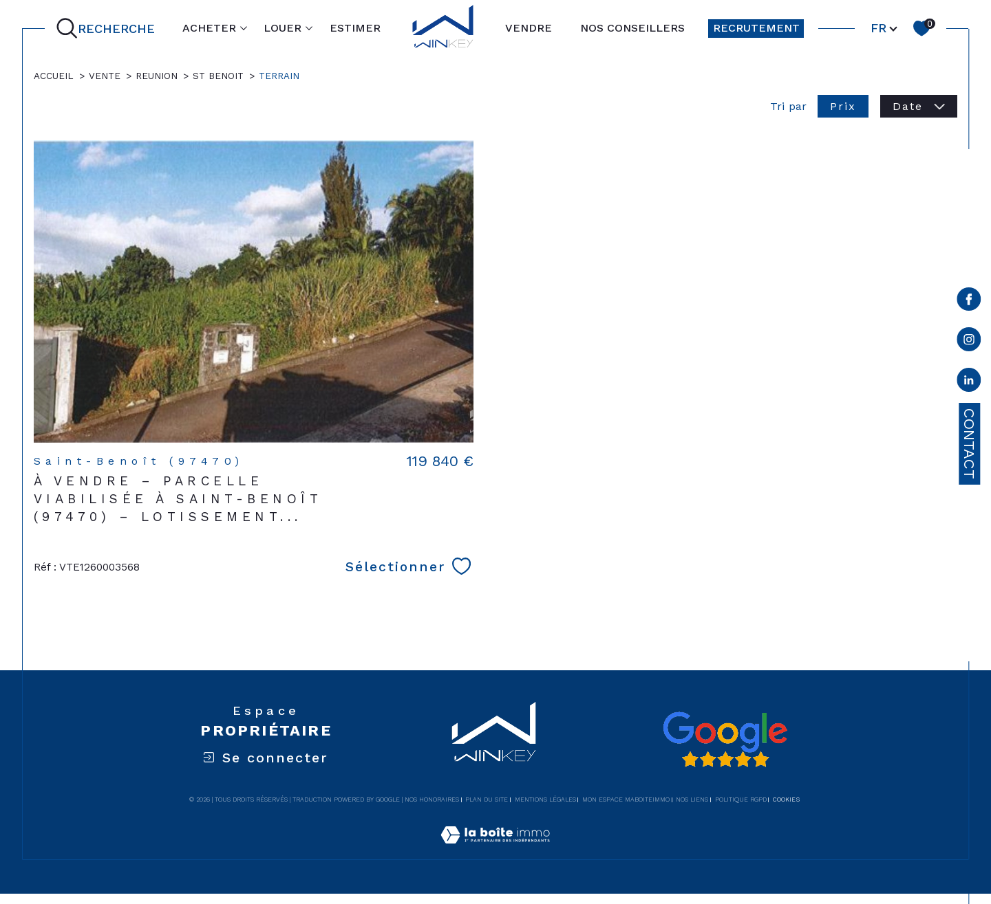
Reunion (157, 75)
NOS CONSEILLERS (632, 27)
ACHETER (209, 27)
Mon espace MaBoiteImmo (626, 799)
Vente (104, 75)
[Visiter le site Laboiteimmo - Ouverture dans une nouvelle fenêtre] (495, 850)
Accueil (54, 75)
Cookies (786, 799)
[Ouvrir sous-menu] (243, 27)
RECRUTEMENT (756, 27)
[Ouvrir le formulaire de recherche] (108, 28)
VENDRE (528, 27)
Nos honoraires (432, 799)
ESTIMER (355, 27)
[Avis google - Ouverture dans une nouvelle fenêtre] (724, 739)
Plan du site (486, 799)
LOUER (282, 27)
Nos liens (692, 799)
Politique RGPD (741, 799)
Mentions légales (545, 799)
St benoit (218, 75)
